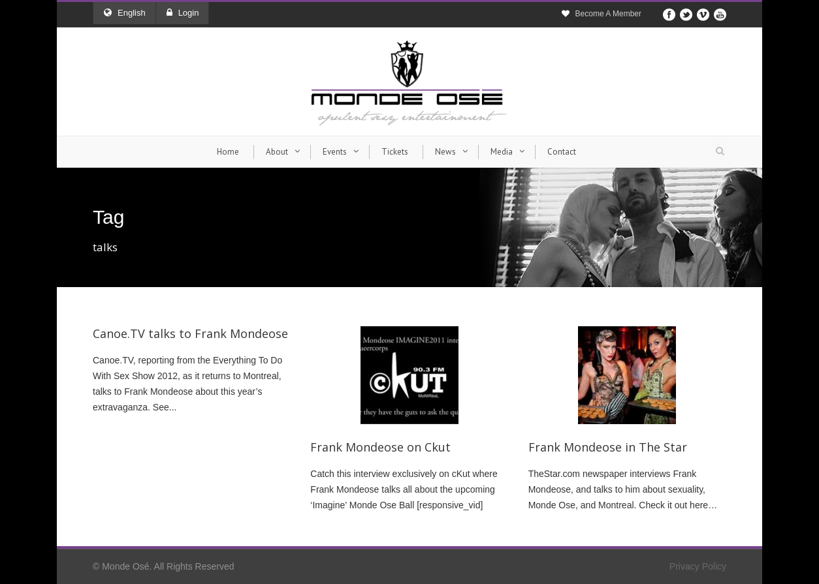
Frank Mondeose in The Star (607, 447)
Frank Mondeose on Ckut (380, 447)
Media (501, 151)
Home (228, 151)
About (277, 151)
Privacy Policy (697, 566)
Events (335, 151)
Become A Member (608, 13)
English (125, 13)
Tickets (394, 151)
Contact (561, 151)
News (445, 151)
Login (183, 13)
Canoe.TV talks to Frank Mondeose (190, 333)
